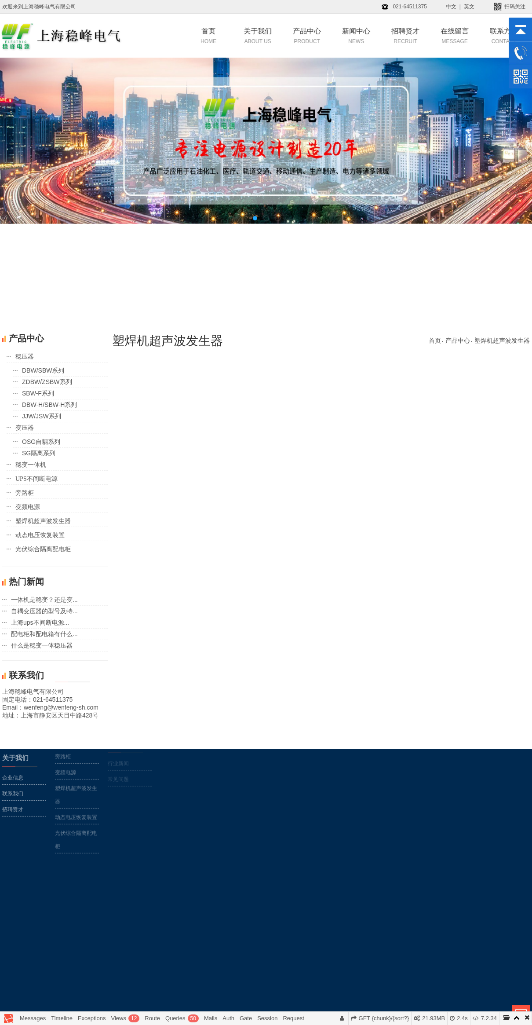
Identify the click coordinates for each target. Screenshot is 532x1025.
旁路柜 (24, 493)
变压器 (24, 428)
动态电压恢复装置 (40, 535)
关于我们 (236, 35)
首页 (187, 35)
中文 (451, 7)
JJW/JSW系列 (41, 416)
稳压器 (24, 356)
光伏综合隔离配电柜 (43, 549)
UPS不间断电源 (36, 479)
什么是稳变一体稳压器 (42, 645)
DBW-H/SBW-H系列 (49, 404)
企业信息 (12, 755)
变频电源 (27, 507)
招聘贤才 (384, 35)
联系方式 (482, 35)
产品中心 (285, 35)
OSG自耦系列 (41, 441)
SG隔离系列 (38, 453)
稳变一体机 (30, 464)
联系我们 (12, 771)
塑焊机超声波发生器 (43, 521)
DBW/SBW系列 (43, 370)
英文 (469, 7)
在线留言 (433, 35)
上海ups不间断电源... (40, 622)
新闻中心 (335, 35)
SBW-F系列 (38, 393)
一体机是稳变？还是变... (44, 599)
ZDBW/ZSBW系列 (47, 381)
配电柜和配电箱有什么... (44, 633)
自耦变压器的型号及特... (44, 611)
